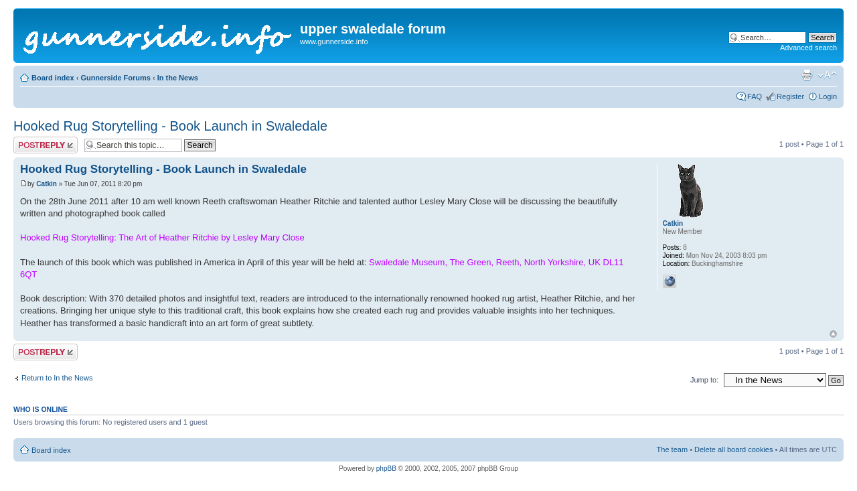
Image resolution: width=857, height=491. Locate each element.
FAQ (754, 96)
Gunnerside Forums (115, 78)
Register (790, 96)
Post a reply (45, 145)
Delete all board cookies (733, 449)
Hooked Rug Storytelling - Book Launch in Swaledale (170, 126)
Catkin (46, 184)
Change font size (827, 75)
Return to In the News (56, 378)
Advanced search (808, 48)
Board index (52, 78)
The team (672, 449)
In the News (177, 78)
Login (828, 96)
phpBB (386, 468)
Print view (806, 75)
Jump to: (704, 380)
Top (833, 334)
